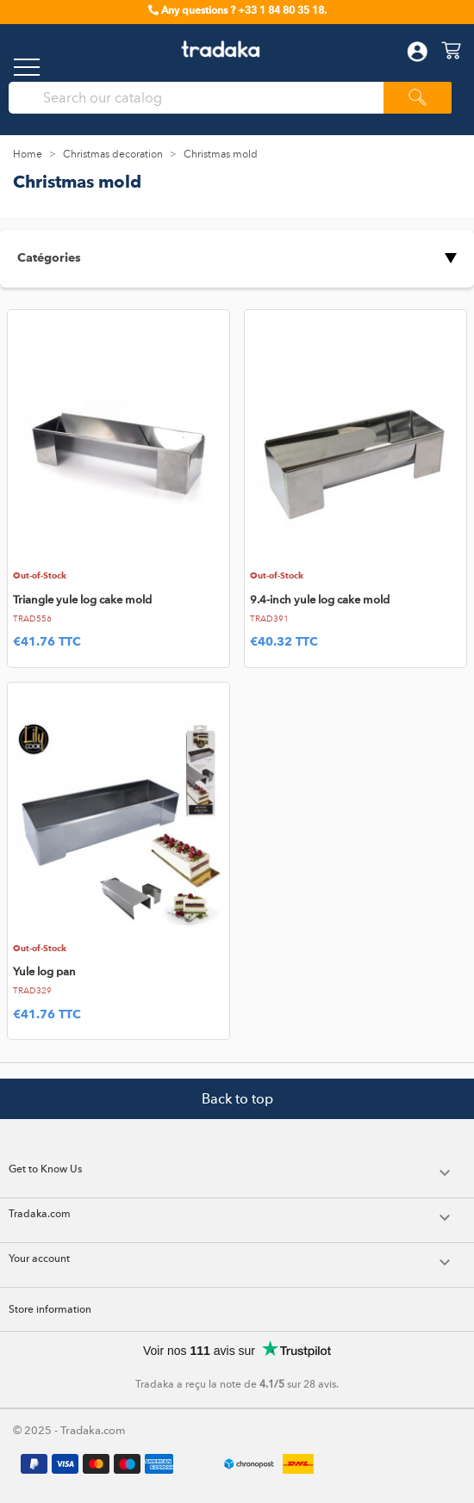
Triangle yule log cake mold (82, 599)
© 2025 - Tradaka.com (69, 1430)
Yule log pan (44, 971)
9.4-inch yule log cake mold (320, 599)
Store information (50, 1309)
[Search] (203, 98)
